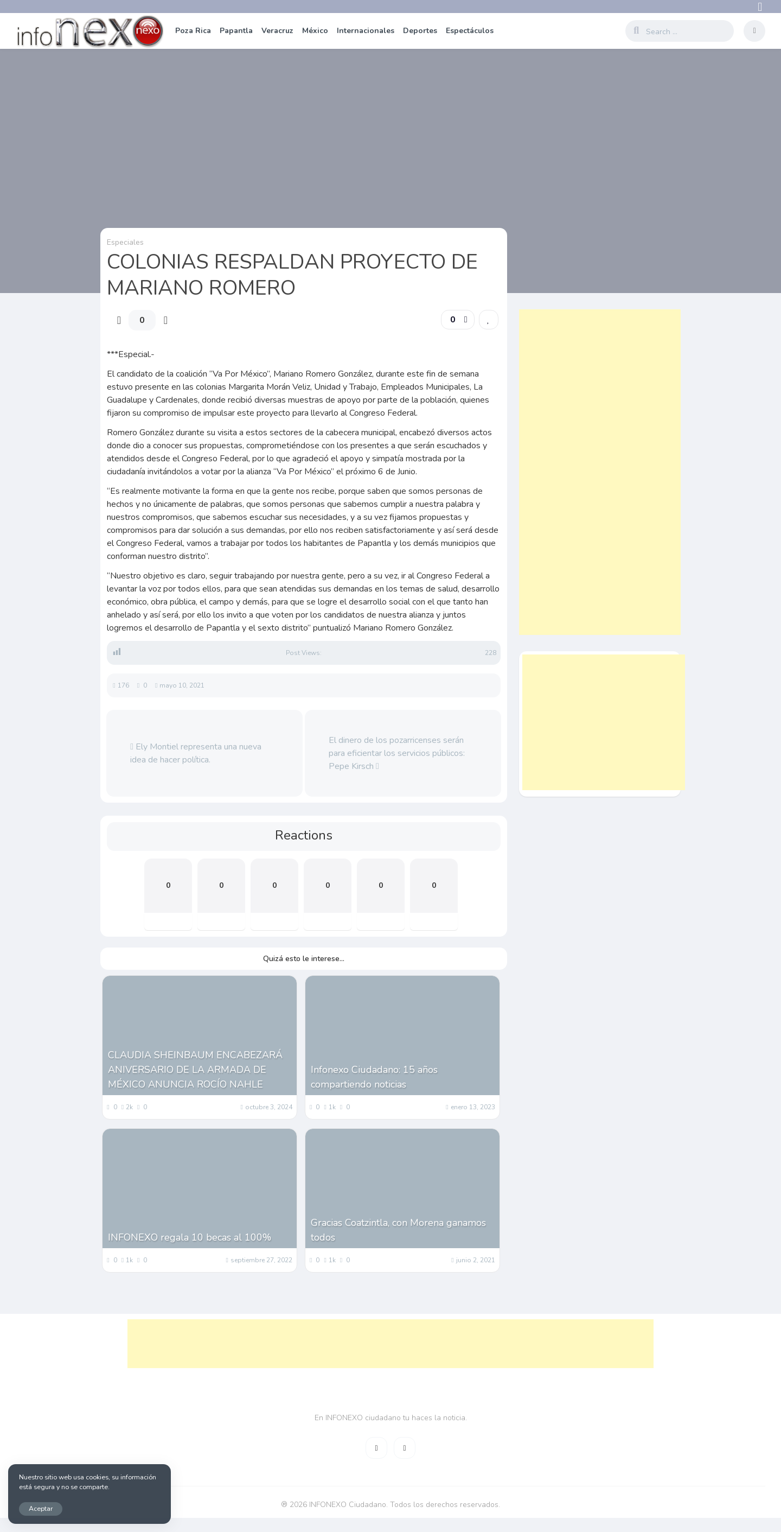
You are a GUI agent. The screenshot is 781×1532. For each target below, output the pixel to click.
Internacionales (365, 31)
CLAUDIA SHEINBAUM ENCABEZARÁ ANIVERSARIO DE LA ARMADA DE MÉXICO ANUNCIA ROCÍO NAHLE (195, 1069)
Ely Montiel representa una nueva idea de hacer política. (195, 753)
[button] (458, 319)
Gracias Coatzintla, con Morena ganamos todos (398, 1230)
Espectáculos (470, 31)
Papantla (236, 31)
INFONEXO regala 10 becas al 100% (189, 1237)
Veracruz (277, 31)
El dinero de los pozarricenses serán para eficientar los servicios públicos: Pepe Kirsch (397, 753)
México (315, 31)
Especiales (125, 242)
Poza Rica (193, 31)
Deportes (420, 31)
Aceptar (41, 1508)
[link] (488, 319)
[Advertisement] (600, 472)
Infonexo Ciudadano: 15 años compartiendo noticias (374, 1077)
